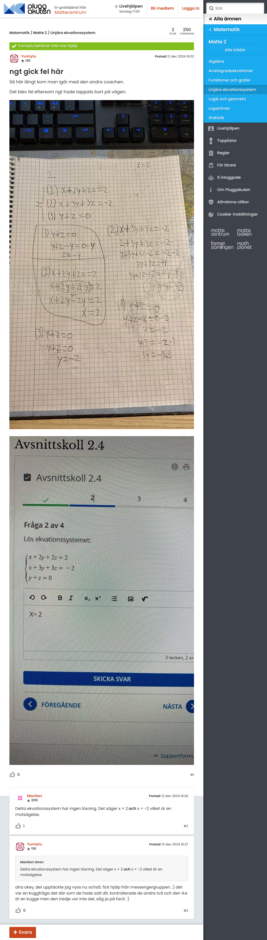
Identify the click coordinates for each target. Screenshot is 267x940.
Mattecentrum (70, 12)
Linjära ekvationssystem (72, 32)
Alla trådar (235, 50)
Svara (25, 932)
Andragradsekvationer (231, 71)
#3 (186, 911)
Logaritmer (219, 108)
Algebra (216, 61)
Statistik (216, 118)
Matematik (19, 32)
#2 (186, 826)
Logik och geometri (227, 99)
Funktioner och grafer (230, 80)
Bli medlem (162, 8)
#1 (192, 775)
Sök (211, 8)
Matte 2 (40, 32)
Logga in (190, 8)
